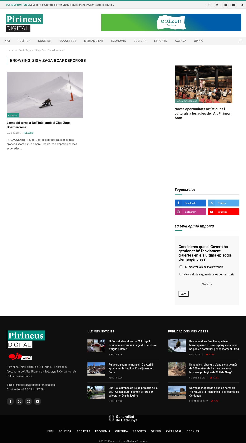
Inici (7, 40)
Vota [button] (183, 293)
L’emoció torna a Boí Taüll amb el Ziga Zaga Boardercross (39, 125)
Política (24, 40)
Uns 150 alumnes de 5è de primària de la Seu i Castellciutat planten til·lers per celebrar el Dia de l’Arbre (133, 391)
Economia (118, 40)
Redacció (28, 133)
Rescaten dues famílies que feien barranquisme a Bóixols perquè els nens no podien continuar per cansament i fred (214, 345)
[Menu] (240, 41)
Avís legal (174, 431)
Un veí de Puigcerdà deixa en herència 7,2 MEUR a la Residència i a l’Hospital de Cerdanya (214, 391)
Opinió (198, 40)
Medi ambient (94, 40)
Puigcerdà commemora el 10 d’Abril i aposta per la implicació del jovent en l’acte (131, 368)
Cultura (140, 40)
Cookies (193, 431)
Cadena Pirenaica (136, 441)
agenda (180, 40)
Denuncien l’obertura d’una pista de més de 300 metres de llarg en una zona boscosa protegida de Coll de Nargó (213, 368)
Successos (67, 40)
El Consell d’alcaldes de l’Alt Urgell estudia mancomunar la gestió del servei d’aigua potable (73, 4)
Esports (160, 40)
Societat (45, 40)
